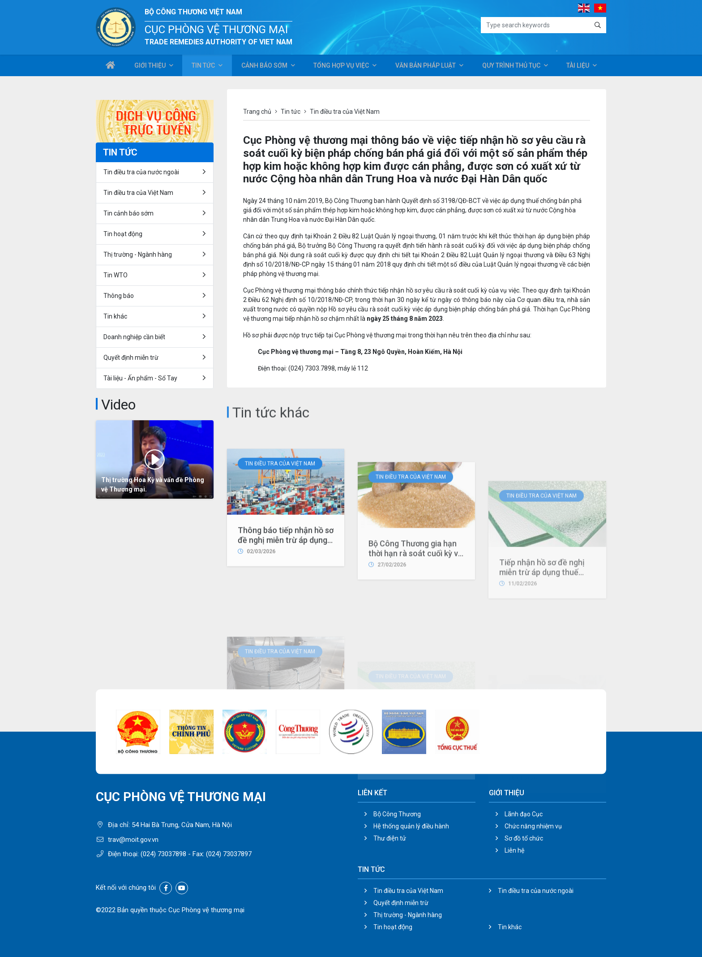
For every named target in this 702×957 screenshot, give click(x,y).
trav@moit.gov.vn (133, 840)
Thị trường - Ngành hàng (137, 254)
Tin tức (202, 66)
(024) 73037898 (163, 854)
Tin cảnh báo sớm (128, 213)
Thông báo (118, 295)
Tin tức (290, 111)
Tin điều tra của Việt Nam (280, 533)
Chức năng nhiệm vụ (533, 826)
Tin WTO (115, 275)
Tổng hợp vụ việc (340, 66)
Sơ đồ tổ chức (524, 838)
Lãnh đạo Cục (524, 814)
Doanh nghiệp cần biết (134, 337)
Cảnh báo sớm (264, 66)
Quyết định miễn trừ (130, 357)
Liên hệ (514, 850)
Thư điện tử (389, 838)
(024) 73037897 (229, 854)
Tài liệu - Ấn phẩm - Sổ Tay (140, 378)
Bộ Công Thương (397, 814)
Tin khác (115, 316)
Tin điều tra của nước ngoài (141, 172)
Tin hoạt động (122, 233)
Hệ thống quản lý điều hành (411, 826)
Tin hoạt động (392, 927)
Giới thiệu (149, 66)
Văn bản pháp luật (424, 66)
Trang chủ (257, 111)
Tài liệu (577, 66)
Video (118, 404)
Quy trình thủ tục (510, 66)
